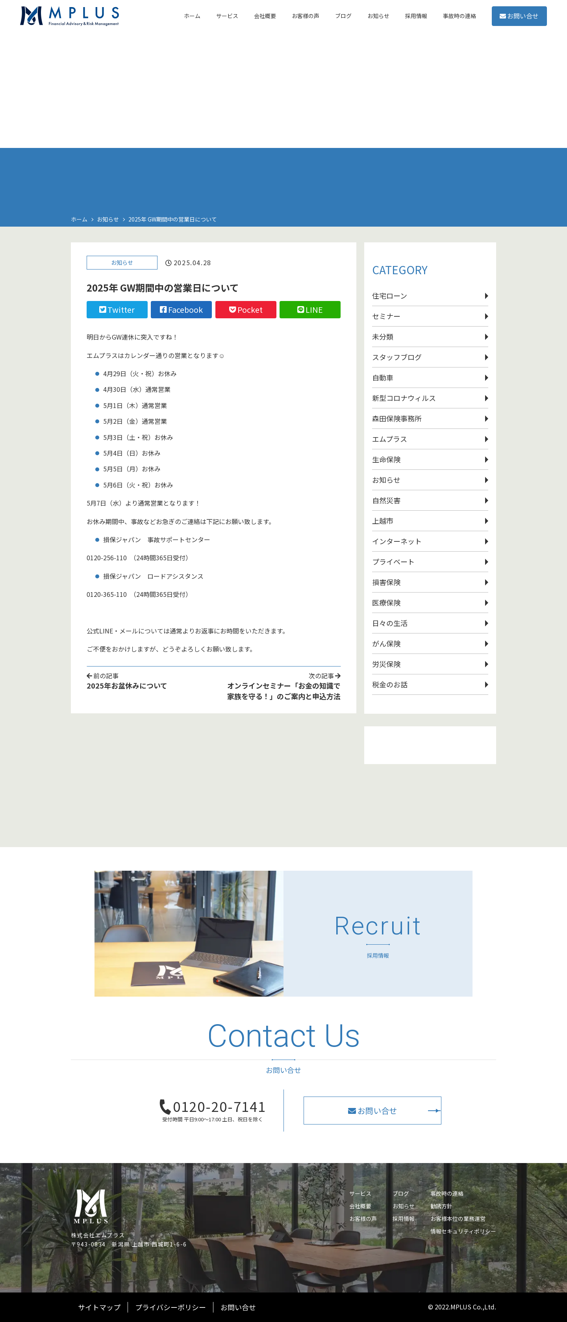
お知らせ (122, 264)
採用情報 (404, 1218)
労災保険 (386, 664)
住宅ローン (389, 295)
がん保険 (386, 643)
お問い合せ (507, 23)
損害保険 (386, 582)
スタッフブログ (397, 357)
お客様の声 (363, 1218)
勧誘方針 (441, 1206)
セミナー (386, 316)
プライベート (393, 561)
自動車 (382, 377)
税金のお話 (390, 684)
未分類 (382, 336)
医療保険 (386, 602)
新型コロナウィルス (404, 398)
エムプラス (389, 439)
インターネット (397, 541)
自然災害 (386, 500)
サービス (360, 1193)
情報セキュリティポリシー (463, 1231)
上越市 (382, 520)
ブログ (401, 1193)
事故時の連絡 (446, 1193)
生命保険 (386, 459)
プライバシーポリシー (170, 1307)
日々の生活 (390, 623)
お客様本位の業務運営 (457, 1218)
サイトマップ (99, 1307)
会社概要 (360, 1206)
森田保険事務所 (397, 418)
